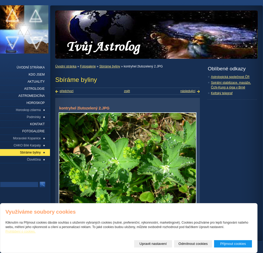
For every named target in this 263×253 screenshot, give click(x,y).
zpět (127, 91)
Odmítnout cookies (193, 244)
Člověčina (34, 159)
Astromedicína (31, 96)
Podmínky (34, 117)
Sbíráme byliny (109, 66)
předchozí (67, 91)
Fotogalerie (88, 66)
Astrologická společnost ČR (230, 77)
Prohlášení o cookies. (21, 231)
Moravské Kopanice (27, 138)
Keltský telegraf (221, 93)
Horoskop (36, 103)
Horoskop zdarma (28, 110)
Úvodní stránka (66, 66)
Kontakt (37, 124)
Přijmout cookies (233, 244)
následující (187, 91)
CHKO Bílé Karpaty (27, 145)
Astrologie (34, 89)
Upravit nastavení (153, 244)
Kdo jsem (37, 74)
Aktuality (36, 81)
